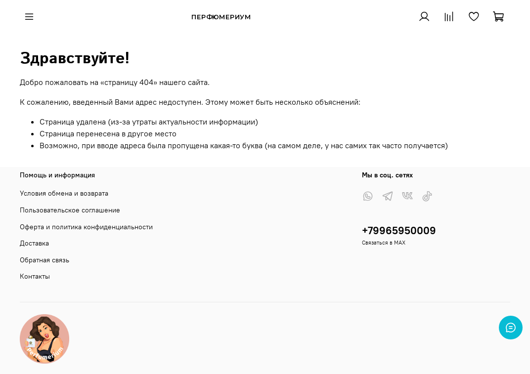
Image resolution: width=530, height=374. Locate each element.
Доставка (34, 243)
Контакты (35, 276)
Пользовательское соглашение (70, 210)
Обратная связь (44, 259)
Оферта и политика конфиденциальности (86, 226)
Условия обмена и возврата (64, 193)
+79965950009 (399, 230)
